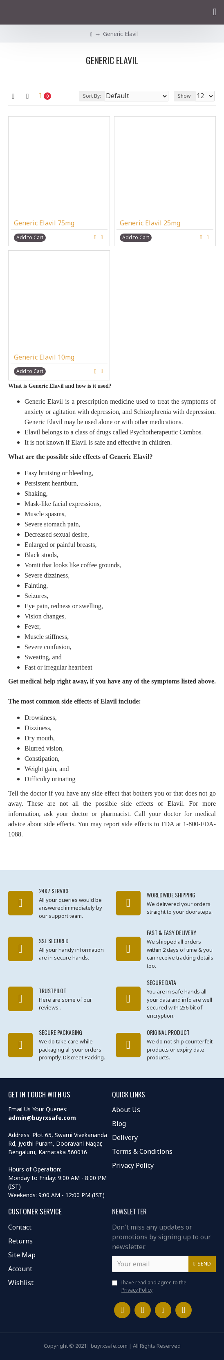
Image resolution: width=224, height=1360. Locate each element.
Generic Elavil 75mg (44, 223)
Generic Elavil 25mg (150, 223)
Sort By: (92, 95)
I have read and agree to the (149, 1286)
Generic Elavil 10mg (44, 357)
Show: (185, 95)
